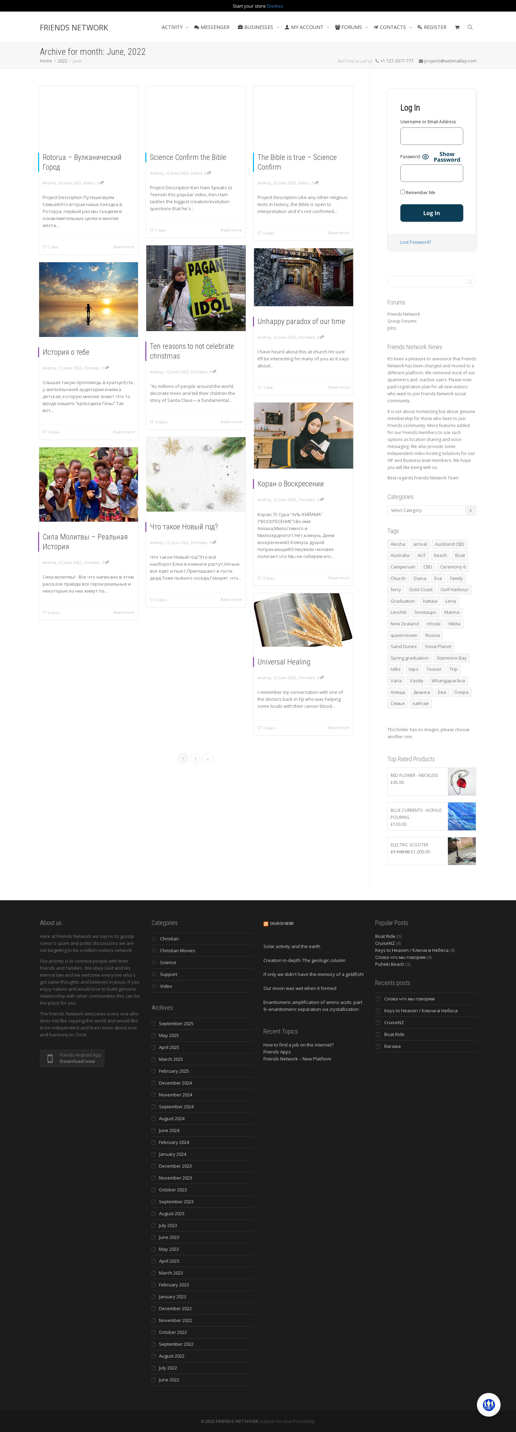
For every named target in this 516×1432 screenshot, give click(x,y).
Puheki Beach (389, 964)
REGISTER (431, 27)
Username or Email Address (428, 122)
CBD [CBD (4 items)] (427, 567)
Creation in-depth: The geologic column (304, 960)
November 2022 (175, 1320)
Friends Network (403, 314)
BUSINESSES (256, 27)
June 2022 (169, 1379)
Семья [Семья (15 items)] (398, 703)
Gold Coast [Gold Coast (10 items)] (421, 589)
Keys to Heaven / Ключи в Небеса (412, 950)
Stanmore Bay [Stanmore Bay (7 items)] (452, 658)
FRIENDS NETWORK (74, 27)
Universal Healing (285, 662)
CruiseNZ (385, 943)
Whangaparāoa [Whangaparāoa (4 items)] (448, 680)
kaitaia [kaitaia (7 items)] (430, 601)
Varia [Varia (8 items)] (396, 680)
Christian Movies (177, 950)
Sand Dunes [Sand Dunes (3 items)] (404, 646)
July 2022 (168, 1368)
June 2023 (169, 1237)
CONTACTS (390, 27)
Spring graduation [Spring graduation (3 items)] (410, 658)
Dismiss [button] (275, 6)
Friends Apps (277, 1052)
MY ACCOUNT (305, 27)
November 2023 (175, 1178)
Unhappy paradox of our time (302, 321)
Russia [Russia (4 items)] (433, 635)
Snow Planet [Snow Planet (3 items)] (438, 646)
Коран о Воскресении (292, 484)
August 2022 (171, 1356)
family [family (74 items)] (456, 578)
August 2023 (171, 1213)
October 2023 (173, 1190)
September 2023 (176, 1201)
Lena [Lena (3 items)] (450, 601)
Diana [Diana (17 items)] (420, 578)
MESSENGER (212, 27)
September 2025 (176, 1023)
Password (410, 157)
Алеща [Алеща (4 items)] (398, 692)
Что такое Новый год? (184, 526)
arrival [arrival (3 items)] (420, 544)
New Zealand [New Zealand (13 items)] (405, 623)
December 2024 (175, 1083)
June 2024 (169, 1130)
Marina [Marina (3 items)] (451, 612)
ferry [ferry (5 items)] (396, 589)
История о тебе (66, 352)
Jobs (391, 328)
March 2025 (171, 1059)
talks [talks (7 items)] (396, 669)
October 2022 (173, 1332)
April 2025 (169, 1047)
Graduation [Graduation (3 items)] (403, 601)
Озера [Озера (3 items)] (461, 692)
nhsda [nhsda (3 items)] (434, 623)
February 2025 (174, 1071)
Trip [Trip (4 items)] (454, 669)
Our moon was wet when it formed (299, 988)
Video (89, 182)
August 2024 (171, 1118)
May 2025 (169, 1035)
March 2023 (171, 1273)
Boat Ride (385, 936)
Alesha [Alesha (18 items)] (398, 544)
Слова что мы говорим (400, 957)
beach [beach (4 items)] (440, 555)
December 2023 (175, 1166)
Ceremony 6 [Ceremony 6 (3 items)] (453, 567)
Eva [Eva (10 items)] (438, 578)
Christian (199, 370)
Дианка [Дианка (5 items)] (421, 692)
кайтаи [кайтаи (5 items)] (421, 703)
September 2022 (176, 1344)
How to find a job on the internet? (298, 1045)
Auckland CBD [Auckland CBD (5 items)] (449, 544)
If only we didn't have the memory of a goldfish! (313, 974)
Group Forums (401, 321)
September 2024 (176, 1106)
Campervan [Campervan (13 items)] (403, 567)
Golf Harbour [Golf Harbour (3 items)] (454, 589)
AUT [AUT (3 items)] (421, 555)
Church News (281, 923)
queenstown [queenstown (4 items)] (404, 635)
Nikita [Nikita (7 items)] (454, 623)
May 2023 (169, 1249)
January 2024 (172, 1154)
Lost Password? (415, 242)
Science (168, 962)
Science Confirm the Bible (188, 157)
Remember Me (417, 193)
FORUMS (349, 27)
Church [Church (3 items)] (398, 578)
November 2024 (175, 1095)
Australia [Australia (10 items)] (400, 555)
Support (168, 974)
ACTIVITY (173, 27)
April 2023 (169, 1261)
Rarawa (392, 1046)
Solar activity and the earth (291, 946)
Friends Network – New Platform (297, 1059)
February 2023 (174, 1285)
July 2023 (168, 1225)
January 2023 (172, 1296)
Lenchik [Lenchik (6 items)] (399, 612)
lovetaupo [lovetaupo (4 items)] (425, 612)
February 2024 (174, 1142)
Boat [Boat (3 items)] (460, 555)
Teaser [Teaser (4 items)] (434, 669)
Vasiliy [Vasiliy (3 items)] (416, 680)
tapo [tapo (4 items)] (414, 669)
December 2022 (175, 1308)
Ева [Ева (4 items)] (442, 692)
